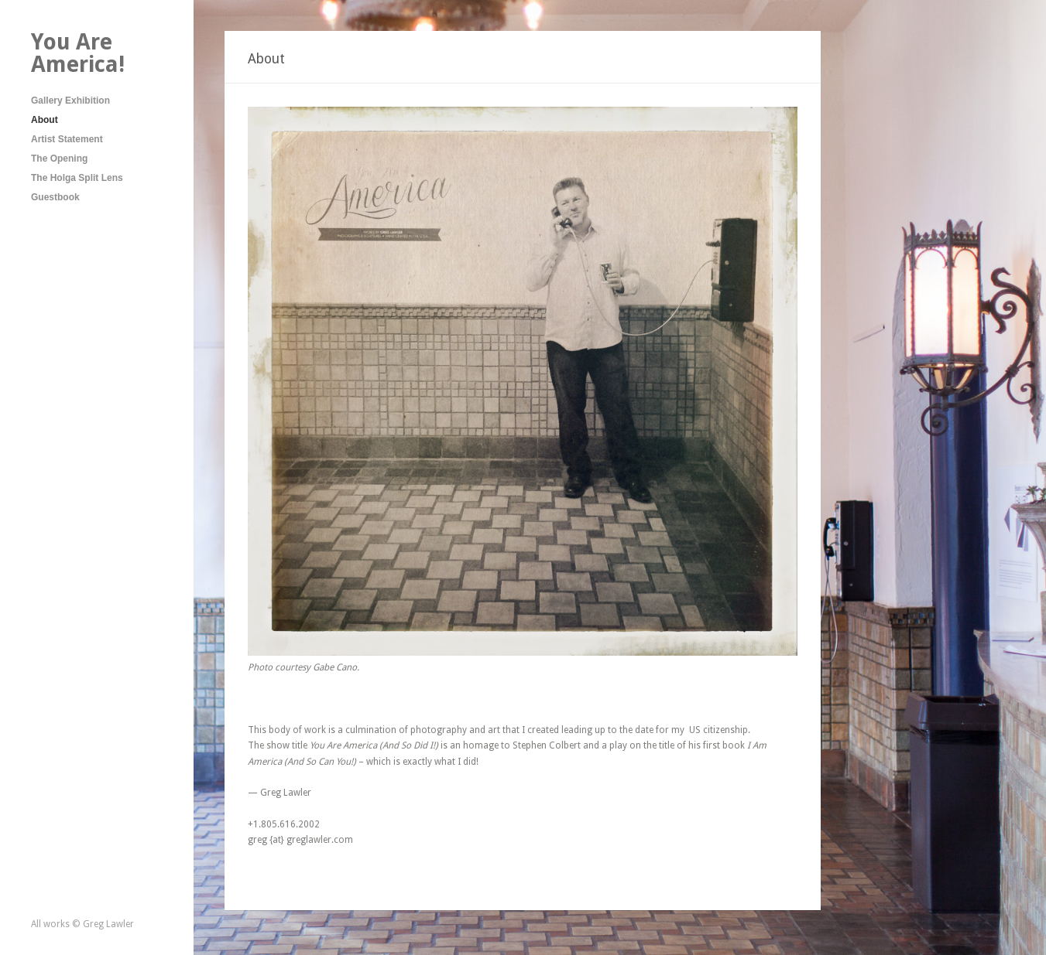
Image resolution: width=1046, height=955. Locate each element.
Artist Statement (67, 139)
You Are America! (78, 53)
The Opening (59, 158)
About (44, 119)
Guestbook (55, 197)
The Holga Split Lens (77, 177)
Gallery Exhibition (70, 100)
